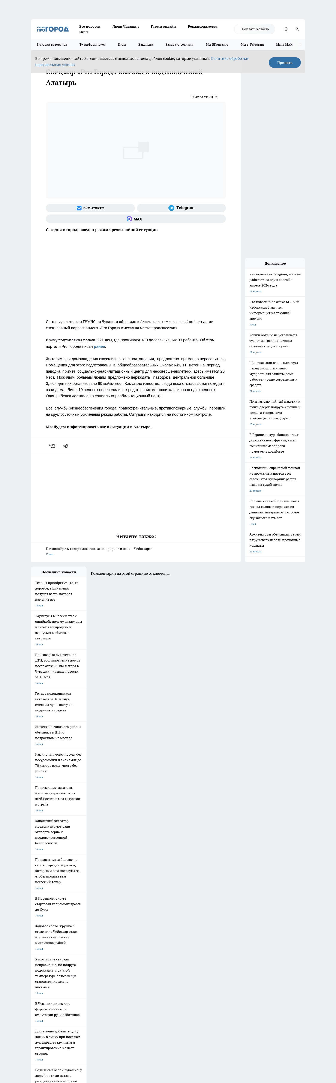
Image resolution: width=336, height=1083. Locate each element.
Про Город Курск (78, 916)
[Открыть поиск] (286, 29)
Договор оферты (95, 946)
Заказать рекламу (180, 44)
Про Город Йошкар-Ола (118, 910)
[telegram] (67, 446)
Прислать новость (254, 29)
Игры (83, 32)
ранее (99, 346)
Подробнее (144, 1014)
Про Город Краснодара (118, 925)
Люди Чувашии (125, 26)
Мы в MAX (284, 44)
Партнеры (145, 952)
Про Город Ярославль (44, 916)
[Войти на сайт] (296, 29)
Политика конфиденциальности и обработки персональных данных (71, 1021)
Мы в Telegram (252, 44)
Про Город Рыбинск (116, 916)
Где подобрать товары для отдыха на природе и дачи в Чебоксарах (136, 551)
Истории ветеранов (52, 44)
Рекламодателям (203, 26)
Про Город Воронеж (153, 910)
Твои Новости (76, 910)
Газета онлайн (163, 26)
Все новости (89, 26)
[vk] (52, 446)
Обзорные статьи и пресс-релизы (159, 946)
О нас (88, 941)
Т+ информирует (92, 44)
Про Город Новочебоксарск (47, 910)
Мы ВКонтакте (217, 44)
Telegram (36, 941)
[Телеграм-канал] (181, 208)
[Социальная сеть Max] (136, 218)
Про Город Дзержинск (44, 925)
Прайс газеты (39, 952)
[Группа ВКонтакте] (90, 208)
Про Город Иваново (190, 910)
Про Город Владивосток (82, 925)
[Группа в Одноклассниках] (229, 917)
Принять (284, 62)
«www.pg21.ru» (60, 961)
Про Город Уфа (150, 916)
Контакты (145, 941)
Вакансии (145, 44)
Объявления (38, 946)
